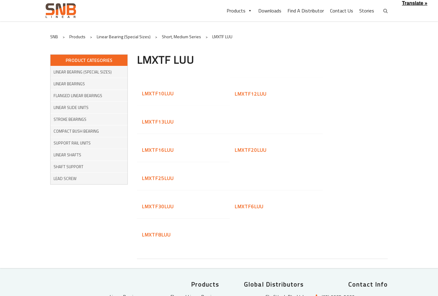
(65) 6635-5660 (338, 225)
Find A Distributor (305, 10)
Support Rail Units (72, 143)
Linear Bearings (69, 84)
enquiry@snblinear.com (346, 235)
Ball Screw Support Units (193, 259)
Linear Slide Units (71, 107)
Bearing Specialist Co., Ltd (277, 257)
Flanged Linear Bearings (78, 96)
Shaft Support (68, 167)
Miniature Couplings (121, 259)
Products (239, 11)
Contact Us (341, 10)
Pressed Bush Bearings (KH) (190, 233)
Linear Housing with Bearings (189, 242)
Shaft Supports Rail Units (114, 250)
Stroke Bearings (70, 119)
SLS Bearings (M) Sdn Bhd (277, 233)
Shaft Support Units (198, 250)
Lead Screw (65, 178)
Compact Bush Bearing (76, 131)
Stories (366, 10)
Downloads (269, 10)
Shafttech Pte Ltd (285, 225)
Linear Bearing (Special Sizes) (83, 72)
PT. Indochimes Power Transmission (281, 246)
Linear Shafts (67, 155)
